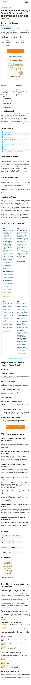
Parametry (6, 146)
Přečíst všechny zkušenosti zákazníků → (15, 358)
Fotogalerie (6, 149)
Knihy (12, 7)
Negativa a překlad (7, 137)
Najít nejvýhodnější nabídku (15, 427)
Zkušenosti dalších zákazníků (9, 139)
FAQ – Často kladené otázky (9, 144)
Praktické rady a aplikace (8, 134)
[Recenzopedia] (4, 1)
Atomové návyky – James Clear (15, 535)
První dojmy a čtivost (7, 132)
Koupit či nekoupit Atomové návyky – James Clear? (13, 141)
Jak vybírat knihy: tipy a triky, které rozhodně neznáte (13, 151)
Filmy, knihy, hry (7, 7)
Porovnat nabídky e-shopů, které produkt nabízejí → (15, 123)
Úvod (2, 7)
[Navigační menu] (26, 1)
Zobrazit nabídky (15, 51)
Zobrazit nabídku (20, 33)
